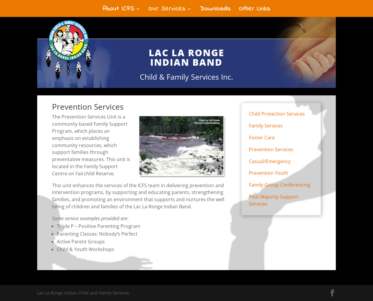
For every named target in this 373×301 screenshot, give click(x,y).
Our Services (167, 10)
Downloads (215, 10)
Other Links (254, 10)
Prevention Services (271, 149)
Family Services (266, 125)
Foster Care (262, 137)
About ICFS (118, 10)
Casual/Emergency (270, 161)
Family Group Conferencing (279, 185)
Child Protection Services (277, 114)
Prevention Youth (268, 173)
